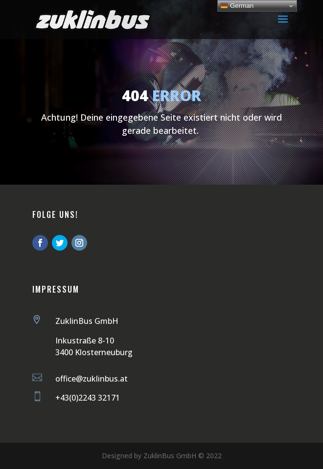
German (237, 6)
